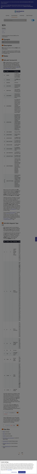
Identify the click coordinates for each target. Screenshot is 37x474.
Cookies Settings (14, 472)
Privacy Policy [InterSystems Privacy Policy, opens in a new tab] (9, 470)
